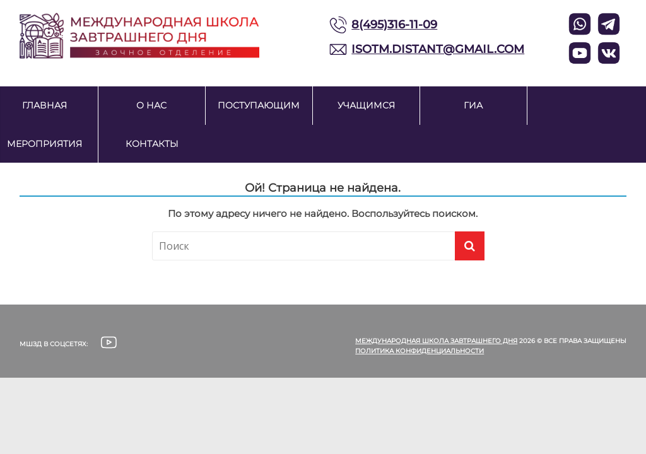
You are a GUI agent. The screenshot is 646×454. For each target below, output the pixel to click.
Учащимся (366, 105)
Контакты (152, 143)
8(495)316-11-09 (394, 25)
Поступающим (259, 105)
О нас (151, 105)
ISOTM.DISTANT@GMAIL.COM (437, 49)
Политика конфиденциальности (419, 351)
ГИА (473, 105)
